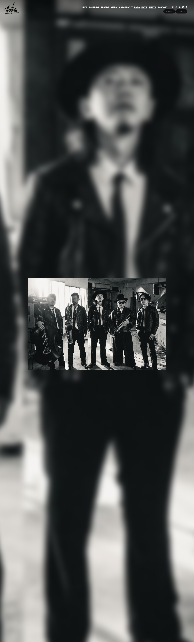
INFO (84, 7)
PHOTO (152, 7)
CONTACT (163, 7)
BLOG (137, 7)
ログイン (181, 11)
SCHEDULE (94, 7)
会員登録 (169, 11)
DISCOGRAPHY (126, 7)
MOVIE (144, 7)
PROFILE (105, 7)
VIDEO (114, 7)
